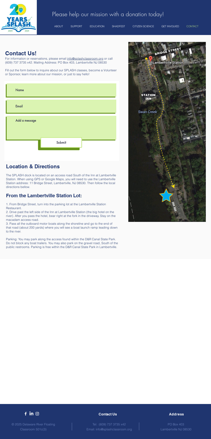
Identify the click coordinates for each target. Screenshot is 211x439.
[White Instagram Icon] (37, 413)
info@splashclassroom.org (85, 58)
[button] (59, 26)
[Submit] (61, 142)
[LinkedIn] (31, 413)
